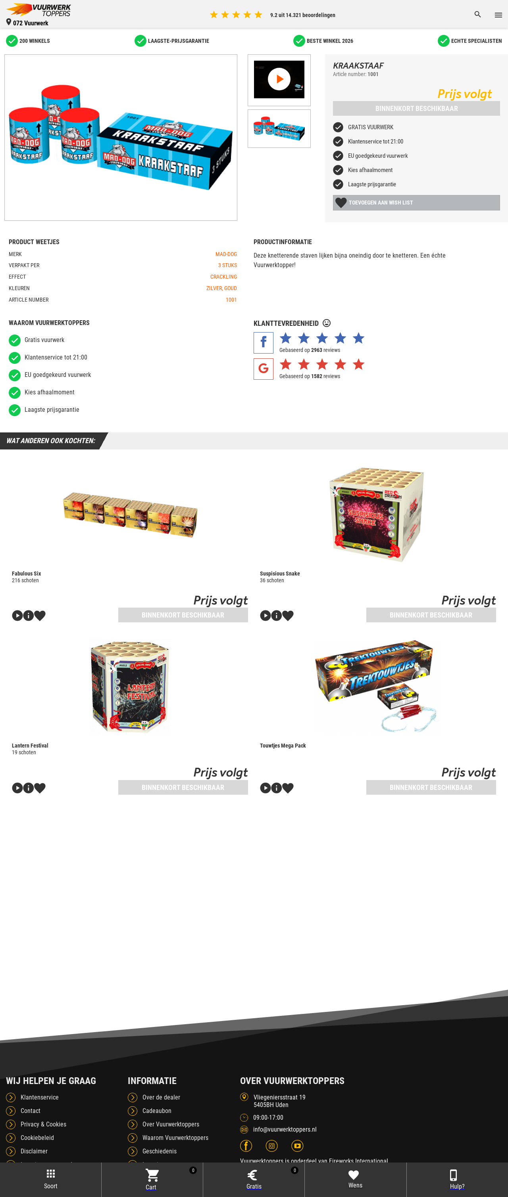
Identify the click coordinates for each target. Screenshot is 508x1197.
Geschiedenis (159, 1151)
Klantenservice (40, 1097)
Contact (30, 1111)
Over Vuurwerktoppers (170, 1124)
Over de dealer (161, 1097)
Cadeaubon (156, 1111)
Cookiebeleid (37, 1138)
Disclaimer (34, 1151)
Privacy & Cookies (43, 1124)
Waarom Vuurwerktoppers (175, 1138)
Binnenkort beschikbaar (416, 108)
